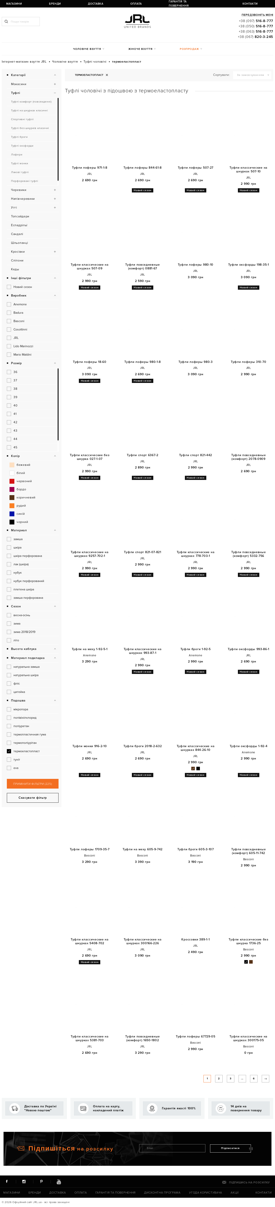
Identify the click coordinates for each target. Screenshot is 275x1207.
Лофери (16, 154)
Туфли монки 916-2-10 (89, 746)
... (235, 1080)
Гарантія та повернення (119, 3)
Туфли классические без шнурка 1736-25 (248, 941)
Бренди (33, 3)
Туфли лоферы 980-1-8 (142, 362)
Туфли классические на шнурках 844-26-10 (196, 748)
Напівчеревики (23, 199)
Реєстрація (212, 3)
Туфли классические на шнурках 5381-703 (90, 1038)
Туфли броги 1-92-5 (195, 649)
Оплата (83, 3)
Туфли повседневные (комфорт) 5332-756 (248, 554)
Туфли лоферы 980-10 (195, 265)
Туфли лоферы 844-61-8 (142, 168)
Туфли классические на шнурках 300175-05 (248, 1038)
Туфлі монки (19, 163)
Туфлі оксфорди (22, 145)
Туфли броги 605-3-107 (195, 849)
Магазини (8, 3)
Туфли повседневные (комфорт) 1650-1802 (142, 1038)
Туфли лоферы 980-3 (195, 362)
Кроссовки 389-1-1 (195, 939)
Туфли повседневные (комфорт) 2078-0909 (248, 457)
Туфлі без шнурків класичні (30, 128)
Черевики (19, 190)
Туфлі (15, 93)
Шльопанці (19, 243)
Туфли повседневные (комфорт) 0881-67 (142, 266)
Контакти (168, 3)
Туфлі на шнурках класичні (29, 110)
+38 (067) (255, 37)
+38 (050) (256, 26)
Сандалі (17, 234)
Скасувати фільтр (33, 798)
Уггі (14, 207)
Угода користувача (203, 1192)
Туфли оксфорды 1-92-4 (248, 746)
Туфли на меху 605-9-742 (143, 849)
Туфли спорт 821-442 (195, 455)
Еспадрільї (19, 225)
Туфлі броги (19, 137)
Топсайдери (20, 216)
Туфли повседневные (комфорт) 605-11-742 (248, 851)
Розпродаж (189, 49)
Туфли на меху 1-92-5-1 (90, 649)
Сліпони (17, 260)
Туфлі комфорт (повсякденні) (31, 101)
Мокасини (19, 84)
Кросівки (18, 252)
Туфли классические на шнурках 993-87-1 (143, 651)
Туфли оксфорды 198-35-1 (248, 265)
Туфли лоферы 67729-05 (195, 1036)
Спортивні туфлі (22, 119)
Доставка (58, 3)
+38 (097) (256, 21)
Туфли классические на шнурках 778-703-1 (196, 554)
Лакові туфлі (20, 172)
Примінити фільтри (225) (32, 784)
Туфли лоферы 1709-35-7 (90, 849)
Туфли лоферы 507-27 (195, 168)
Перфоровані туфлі (24, 181)
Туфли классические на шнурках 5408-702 (90, 941)
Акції (232, 1192)
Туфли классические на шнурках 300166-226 (143, 941)
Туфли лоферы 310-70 (248, 362)
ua (196, 3)
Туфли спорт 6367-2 (142, 455)
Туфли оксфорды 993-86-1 (248, 649)
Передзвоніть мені (257, 15)
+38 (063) (256, 31)
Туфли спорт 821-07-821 (142, 552)
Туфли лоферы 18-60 (89, 362)
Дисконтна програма (161, 1192)
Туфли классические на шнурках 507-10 (248, 169)
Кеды (15, 269)
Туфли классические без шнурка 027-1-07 (89, 457)
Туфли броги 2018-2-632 (142, 746)
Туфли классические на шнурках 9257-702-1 (90, 554)
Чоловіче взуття (87, 49)
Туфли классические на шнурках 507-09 (90, 266)
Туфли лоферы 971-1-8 (89, 168)
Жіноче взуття (140, 49)
